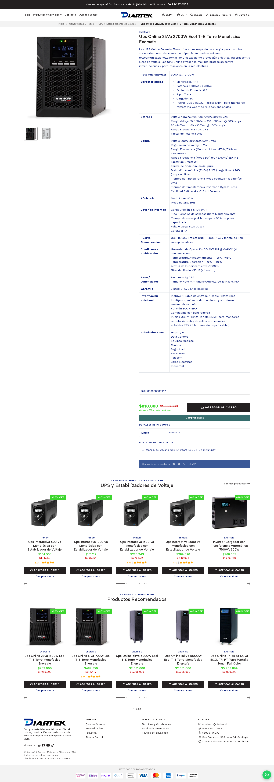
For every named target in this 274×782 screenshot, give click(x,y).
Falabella (91, 732)
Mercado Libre (94, 728)
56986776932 (208, 732)
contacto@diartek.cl (212, 724)
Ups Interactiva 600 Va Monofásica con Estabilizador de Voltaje (45, 545)
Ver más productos (237, 483)
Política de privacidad (155, 732)
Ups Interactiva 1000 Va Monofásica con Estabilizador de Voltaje (91, 545)
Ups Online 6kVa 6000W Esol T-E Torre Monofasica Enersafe (137, 659)
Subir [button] (137, 709)
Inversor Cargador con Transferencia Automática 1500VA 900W (229, 545)
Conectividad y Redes (81, 23)
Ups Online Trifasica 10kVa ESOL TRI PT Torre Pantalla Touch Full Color (229, 659)
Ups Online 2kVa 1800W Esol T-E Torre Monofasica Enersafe (44, 659)
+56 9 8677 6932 (210, 728)
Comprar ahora (195, 417)
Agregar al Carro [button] (45, 570)
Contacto (70, 14)
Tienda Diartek (95, 737)
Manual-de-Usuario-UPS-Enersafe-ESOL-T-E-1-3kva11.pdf (178, 449)
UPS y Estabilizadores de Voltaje (117, 23)
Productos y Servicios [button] (47, 14)
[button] (194, 464)
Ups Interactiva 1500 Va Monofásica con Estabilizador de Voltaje (137, 545)
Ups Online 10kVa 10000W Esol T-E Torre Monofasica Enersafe (183, 659)
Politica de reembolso (155, 728)
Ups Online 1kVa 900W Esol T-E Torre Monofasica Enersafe (90, 659)
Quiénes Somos (88, 14)
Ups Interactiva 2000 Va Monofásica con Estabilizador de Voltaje (183, 545)
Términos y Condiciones (156, 724)
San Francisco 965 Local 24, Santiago (223, 737)
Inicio (27, 14)
